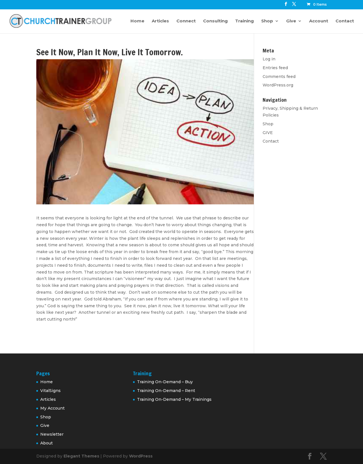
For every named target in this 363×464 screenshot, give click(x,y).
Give (291, 21)
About (46, 443)
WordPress (141, 456)
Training (244, 21)
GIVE (268, 132)
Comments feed (279, 76)
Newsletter (52, 434)
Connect (186, 21)
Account (318, 21)
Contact (344, 21)
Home (137, 21)
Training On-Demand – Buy (165, 381)
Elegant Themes (81, 456)
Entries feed (275, 67)
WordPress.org (278, 85)
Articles (160, 21)
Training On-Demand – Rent (166, 390)
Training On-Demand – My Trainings (174, 399)
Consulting (215, 21)
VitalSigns (50, 390)
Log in (269, 59)
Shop (267, 21)
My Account (52, 408)
